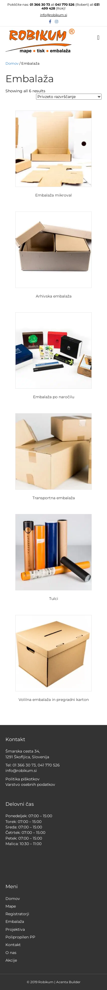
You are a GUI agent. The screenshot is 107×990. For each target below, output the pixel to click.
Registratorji (17, 913)
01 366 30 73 (40, 4)
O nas (10, 952)
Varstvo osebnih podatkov (30, 784)
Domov (12, 63)
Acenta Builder (68, 982)
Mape (10, 906)
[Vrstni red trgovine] (69, 97)
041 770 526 (65, 4)
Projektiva (15, 929)
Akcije (11, 960)
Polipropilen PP (20, 937)
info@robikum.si (53, 15)
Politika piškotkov (22, 779)
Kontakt (13, 944)
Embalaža (14, 921)
